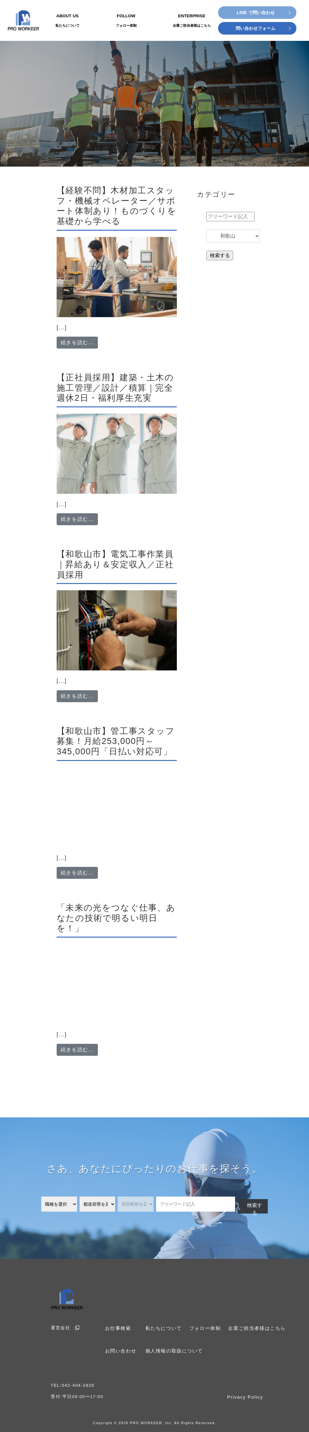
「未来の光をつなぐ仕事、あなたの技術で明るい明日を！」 (116, 918)
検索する (248, 1205)
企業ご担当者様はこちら (251, 1327)
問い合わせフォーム (255, 28)
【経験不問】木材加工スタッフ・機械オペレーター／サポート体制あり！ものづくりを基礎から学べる (117, 205)
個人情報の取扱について (172, 1349)
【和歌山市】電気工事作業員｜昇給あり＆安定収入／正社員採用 (115, 564)
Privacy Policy (246, 1395)
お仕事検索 (117, 1327)
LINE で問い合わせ (256, 12)
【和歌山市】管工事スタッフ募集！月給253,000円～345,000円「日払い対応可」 (116, 741)
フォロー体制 (202, 1327)
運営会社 (64, 1327)
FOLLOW (126, 21)
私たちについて (162, 1327)
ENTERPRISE (192, 21)
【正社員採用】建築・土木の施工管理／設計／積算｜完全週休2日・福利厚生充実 (115, 387)
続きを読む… (79, 342)
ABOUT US (67, 21)
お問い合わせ (120, 1349)
